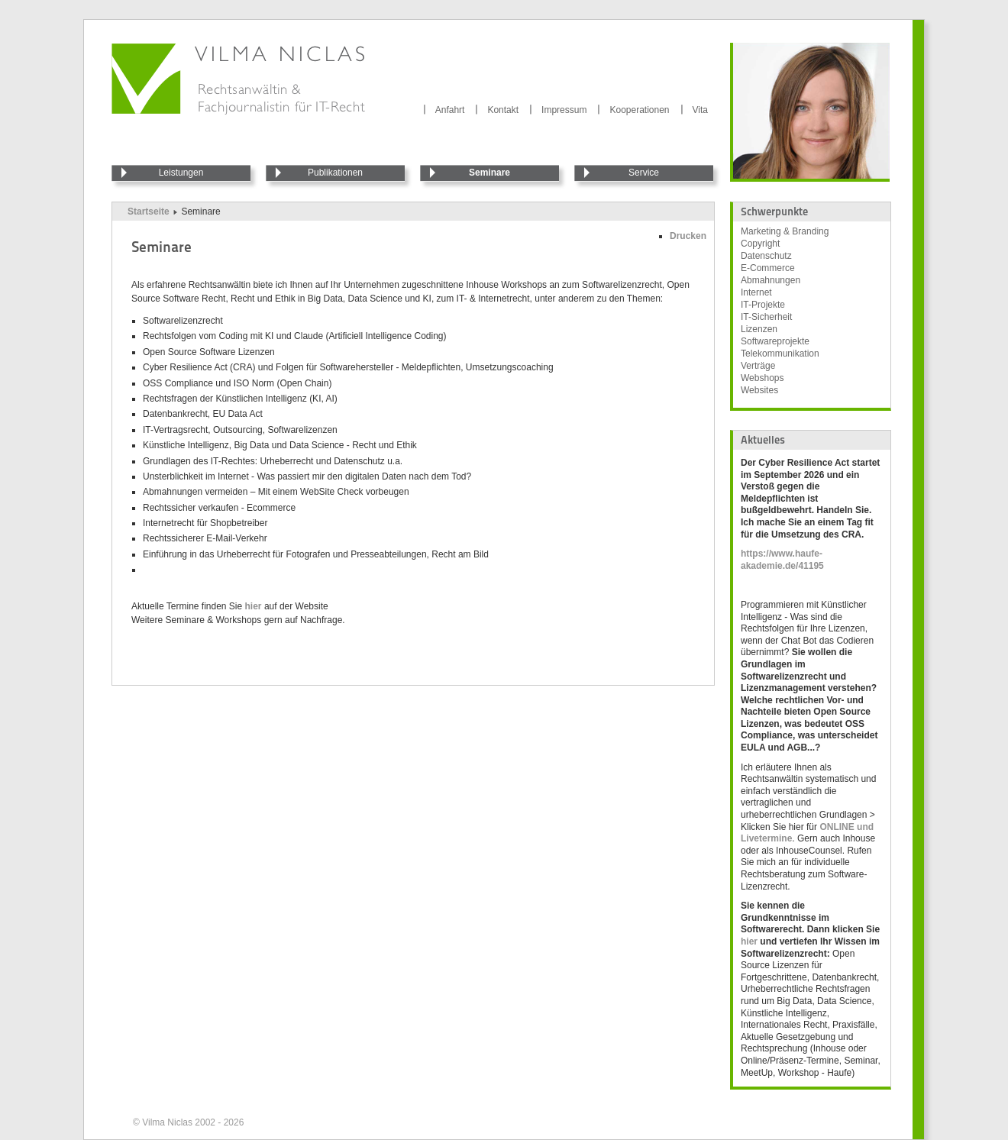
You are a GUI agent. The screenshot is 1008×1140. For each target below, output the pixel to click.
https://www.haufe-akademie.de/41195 (782, 559)
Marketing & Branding (785, 231)
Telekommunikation (780, 353)
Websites (759, 390)
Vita (700, 110)
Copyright (760, 243)
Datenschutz (766, 255)
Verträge (758, 365)
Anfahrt (450, 110)
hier (254, 606)
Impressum (563, 110)
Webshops (762, 378)
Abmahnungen (770, 280)
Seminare (489, 172)
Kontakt (503, 110)
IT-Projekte (763, 304)
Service (643, 172)
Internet (756, 292)
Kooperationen (639, 110)
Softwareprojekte (775, 341)
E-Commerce (768, 268)
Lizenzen (759, 329)
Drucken (688, 236)
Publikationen (335, 172)
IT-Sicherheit (766, 317)
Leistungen (181, 172)
